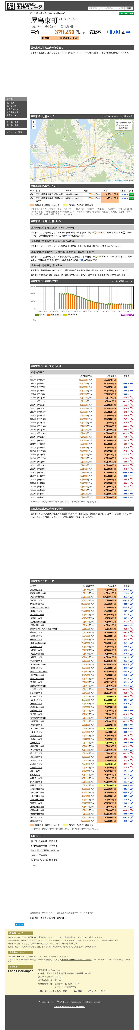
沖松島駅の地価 (37, 675)
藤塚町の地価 (36, 821)
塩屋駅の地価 (36, 736)
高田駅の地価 (36, 711)
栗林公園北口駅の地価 (39, 608)
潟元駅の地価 (36, 682)
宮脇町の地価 (36, 803)
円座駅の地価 (36, 693)
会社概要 (78, 991)
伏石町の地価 (36, 817)
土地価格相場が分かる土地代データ (69, 1007)
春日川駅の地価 (37, 679)
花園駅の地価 (36, 657)
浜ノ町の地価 (36, 782)
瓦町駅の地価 (36, 600)
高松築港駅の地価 (38, 593)
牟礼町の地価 (36, 761)
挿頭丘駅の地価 (37, 746)
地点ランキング (13, 109)
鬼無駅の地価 (36, 636)
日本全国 (34, 13)
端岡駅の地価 (36, 640)
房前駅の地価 (36, 739)
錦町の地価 (35, 775)
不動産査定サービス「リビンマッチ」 (76, 960)
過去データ (11, 115)
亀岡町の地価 (36, 778)
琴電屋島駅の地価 (38, 718)
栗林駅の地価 (36, 611)
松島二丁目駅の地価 (39, 672)
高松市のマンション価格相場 (44, 860)
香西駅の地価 (36, 632)
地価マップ (11, 106)
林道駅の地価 (36, 661)
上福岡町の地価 (37, 789)
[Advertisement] (16, 53)
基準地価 (41, 937)
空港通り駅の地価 (38, 686)
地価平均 (10, 103)
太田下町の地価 (37, 796)
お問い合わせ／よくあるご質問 (52, 991)
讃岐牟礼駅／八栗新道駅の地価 (43, 629)
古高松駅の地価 (37, 721)
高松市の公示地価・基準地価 (44, 841)
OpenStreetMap (119, 180)
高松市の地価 (12, 125)
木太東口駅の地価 (38, 664)
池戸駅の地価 (36, 714)
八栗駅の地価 (36, 725)
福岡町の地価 (36, 785)
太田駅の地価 (36, 650)
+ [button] (33, 122)
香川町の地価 (36, 753)
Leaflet (109, 180)
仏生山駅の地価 (37, 654)
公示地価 (32, 937)
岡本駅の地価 (36, 696)
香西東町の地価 (37, 814)
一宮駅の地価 (36, 689)
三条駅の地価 (36, 647)
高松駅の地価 (36, 590)
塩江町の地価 (36, 764)
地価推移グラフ (13, 112)
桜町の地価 (35, 771)
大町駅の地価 (36, 732)
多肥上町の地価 (37, 800)
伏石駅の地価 (36, 750)
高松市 (52, 13)
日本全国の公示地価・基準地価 (45, 850)
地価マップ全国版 (14, 132)
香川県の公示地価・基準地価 (44, 846)
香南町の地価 (36, 768)
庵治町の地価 (36, 757)
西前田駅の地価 (37, 707)
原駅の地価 (35, 743)
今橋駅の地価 (36, 668)
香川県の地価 (12, 122)
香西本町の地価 (37, 810)
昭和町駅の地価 (37, 604)
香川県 (43, 13)
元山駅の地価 (36, 700)
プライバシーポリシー (97, 991)
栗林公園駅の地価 (38, 643)
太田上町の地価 (37, 793)
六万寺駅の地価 (37, 728)
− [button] (33, 127)
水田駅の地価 (36, 704)
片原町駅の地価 (37, 597)
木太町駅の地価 (37, 615)
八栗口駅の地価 (37, 625)
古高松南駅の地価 (38, 622)
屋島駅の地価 (36, 618)
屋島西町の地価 (37, 807)
